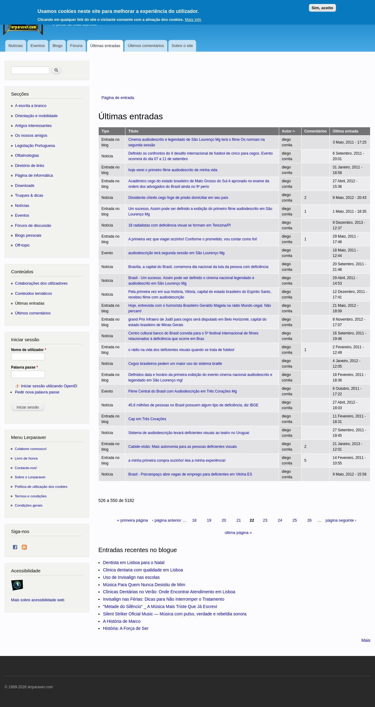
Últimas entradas (105, 45)
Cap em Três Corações (147, 419)
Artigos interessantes (33, 125)
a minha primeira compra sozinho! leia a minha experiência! (176, 460)
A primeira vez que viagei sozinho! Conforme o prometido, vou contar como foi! (192, 239)
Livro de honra (26, 458)
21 (238, 520)
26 (309, 520)
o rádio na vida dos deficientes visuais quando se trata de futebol (181, 350)
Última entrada (345, 131)
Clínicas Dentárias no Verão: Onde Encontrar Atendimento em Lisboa (169, 591)
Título (133, 131)
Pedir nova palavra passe (37, 392)
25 (295, 520)
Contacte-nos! (26, 468)
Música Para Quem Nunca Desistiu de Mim (144, 584)
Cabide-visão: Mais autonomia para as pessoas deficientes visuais (182, 446)
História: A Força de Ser (125, 628)
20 (224, 520)
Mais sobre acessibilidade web (37, 600)
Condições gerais (28, 505)
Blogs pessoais (28, 235)
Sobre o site (182, 45)
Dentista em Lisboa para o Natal (133, 562)
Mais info (193, 17)
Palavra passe (24, 367)
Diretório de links (29, 165)
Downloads (24, 185)
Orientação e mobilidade (36, 115)
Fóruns (76, 45)
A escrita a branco (30, 105)
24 (280, 520)
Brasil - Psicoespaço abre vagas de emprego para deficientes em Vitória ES (190, 474)
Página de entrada (117, 97)
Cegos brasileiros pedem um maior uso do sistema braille (175, 363)
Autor (289, 131)
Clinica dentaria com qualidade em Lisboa (143, 569)
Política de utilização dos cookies (41, 486)
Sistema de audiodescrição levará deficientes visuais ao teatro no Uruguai (188, 433)
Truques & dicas (29, 195)
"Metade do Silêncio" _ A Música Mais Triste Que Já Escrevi (160, 606)
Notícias (15, 45)
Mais (365, 640)
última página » (238, 532)
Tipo (105, 131)
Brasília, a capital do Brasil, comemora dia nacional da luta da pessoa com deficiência (198, 267)
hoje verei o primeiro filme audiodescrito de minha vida (172, 170)
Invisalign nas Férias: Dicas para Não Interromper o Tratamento (163, 599)
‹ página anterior (166, 520)
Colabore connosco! (31, 449)
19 (209, 520)
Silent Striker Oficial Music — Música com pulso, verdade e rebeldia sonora (175, 613)
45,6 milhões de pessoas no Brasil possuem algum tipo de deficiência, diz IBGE (193, 405)
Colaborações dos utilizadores (41, 283)
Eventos (37, 45)
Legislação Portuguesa (35, 145)
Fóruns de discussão (33, 225)
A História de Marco (121, 621)
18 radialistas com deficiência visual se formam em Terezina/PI (179, 225)
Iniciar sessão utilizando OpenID (49, 386)
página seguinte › (341, 520)
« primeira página (132, 520)
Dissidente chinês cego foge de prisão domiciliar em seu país (178, 198)
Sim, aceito (322, 5)
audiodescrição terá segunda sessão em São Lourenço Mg (176, 253)
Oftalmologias (27, 155)
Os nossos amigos (31, 135)
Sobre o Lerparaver (30, 477)
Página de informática (34, 175)
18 (194, 520)
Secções (20, 94)
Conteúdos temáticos (33, 293)
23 (265, 520)
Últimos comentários (146, 45)
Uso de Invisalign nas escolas (131, 577)
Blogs (58, 45)
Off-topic (22, 245)
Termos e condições (31, 496)
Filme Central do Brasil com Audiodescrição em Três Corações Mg (182, 391)
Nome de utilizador (28, 350)
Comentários (315, 131)
